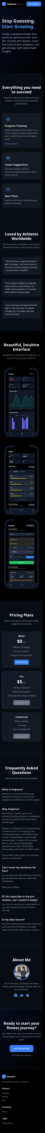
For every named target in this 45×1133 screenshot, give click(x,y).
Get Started (33, 4)
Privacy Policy (7, 1123)
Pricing (5, 1096)
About (4, 1111)
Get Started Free (21, 1048)
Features (5, 1093)
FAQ (3, 1100)
